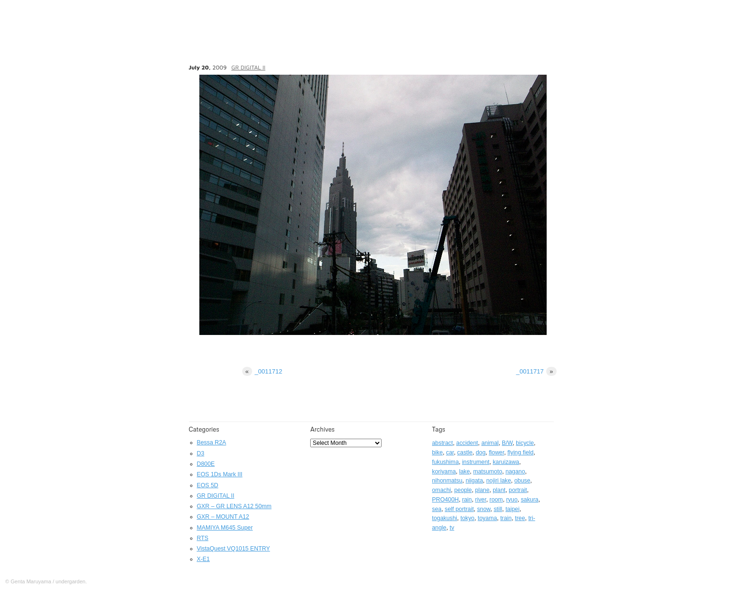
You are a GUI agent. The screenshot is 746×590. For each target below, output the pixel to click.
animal (490, 443)
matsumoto (487, 471)
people (463, 490)
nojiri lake (498, 480)
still (498, 509)
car (450, 452)
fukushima (445, 462)
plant (499, 490)
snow (484, 509)
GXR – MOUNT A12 (223, 516)
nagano (515, 471)
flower (496, 452)
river (480, 499)
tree (520, 518)
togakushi (444, 518)
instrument (476, 462)
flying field (521, 452)
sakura (530, 499)
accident (467, 443)
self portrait (459, 509)
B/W (507, 443)
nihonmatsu (447, 480)
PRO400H (445, 499)
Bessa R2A (211, 442)
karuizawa (506, 462)
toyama (487, 518)
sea (437, 509)
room (496, 499)
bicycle (525, 443)
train (505, 518)
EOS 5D (207, 485)
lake (464, 471)
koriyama (444, 471)
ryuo (512, 499)
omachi (441, 490)
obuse (522, 480)
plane (482, 490)
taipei (512, 509)
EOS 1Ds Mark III (220, 474)
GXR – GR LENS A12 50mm (234, 506)
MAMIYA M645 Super (225, 527)
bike (437, 452)
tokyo (468, 518)
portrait (518, 490)
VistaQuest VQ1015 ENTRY (233, 548)
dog (481, 452)
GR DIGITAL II (248, 67)
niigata (474, 480)
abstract (442, 443)
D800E (206, 464)
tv (452, 527)
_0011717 (536, 371)
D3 (201, 453)
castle (464, 452)
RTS (202, 538)
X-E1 (203, 559)
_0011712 (262, 371)
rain (467, 499)
